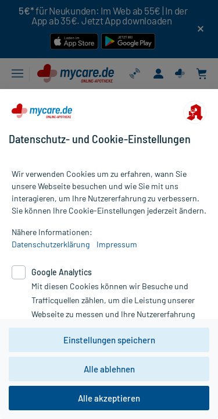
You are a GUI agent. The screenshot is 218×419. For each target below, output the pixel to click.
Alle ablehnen (109, 369)
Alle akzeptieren (109, 398)
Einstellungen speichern (109, 340)
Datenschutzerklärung (51, 244)
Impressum (117, 244)
